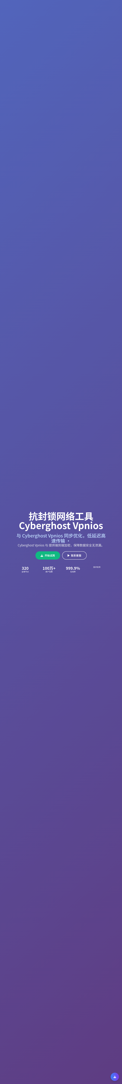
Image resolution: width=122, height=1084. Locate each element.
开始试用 (48, 555)
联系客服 (74, 555)
